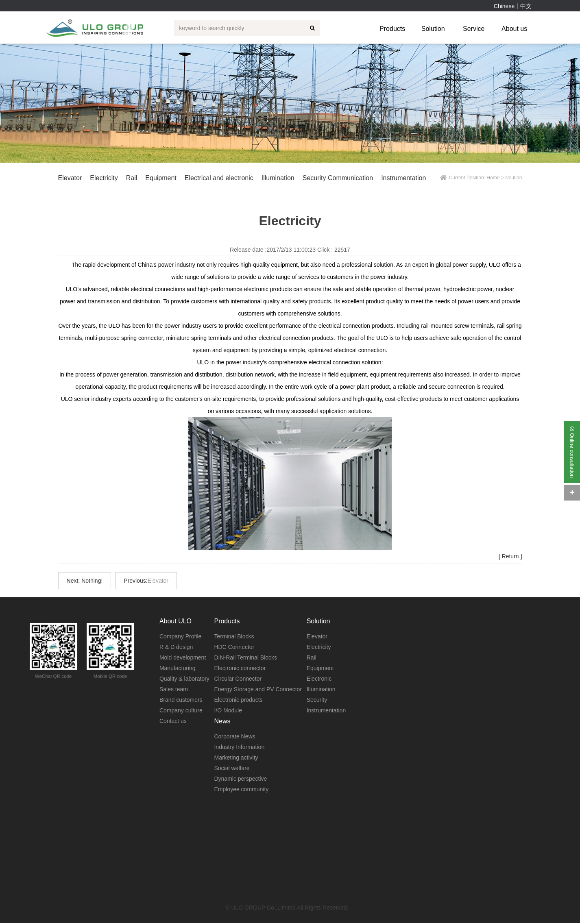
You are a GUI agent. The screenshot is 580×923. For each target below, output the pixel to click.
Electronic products (238, 700)
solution (513, 178)
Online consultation (572, 452)
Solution (433, 28)
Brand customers (181, 700)
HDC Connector (234, 647)
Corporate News (234, 736)
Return (510, 556)
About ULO (175, 621)
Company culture (181, 710)
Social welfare (231, 768)
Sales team (173, 689)
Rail (311, 657)
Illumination (321, 689)
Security (317, 700)
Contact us (173, 721)
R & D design (176, 647)
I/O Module (228, 710)
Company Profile (180, 636)
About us (514, 28)
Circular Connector (238, 678)
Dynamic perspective (240, 778)
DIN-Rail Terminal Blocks (245, 657)
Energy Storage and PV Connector (258, 689)
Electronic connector (240, 668)
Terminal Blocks (234, 636)
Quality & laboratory (184, 678)
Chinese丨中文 (513, 6)
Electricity (319, 647)
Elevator (158, 580)
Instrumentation (326, 710)
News (222, 721)
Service (473, 28)
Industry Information (239, 747)
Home (492, 178)
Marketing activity (236, 757)
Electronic (319, 678)
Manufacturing (177, 668)
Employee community (241, 789)
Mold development (182, 657)
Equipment (320, 668)
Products (392, 28)
